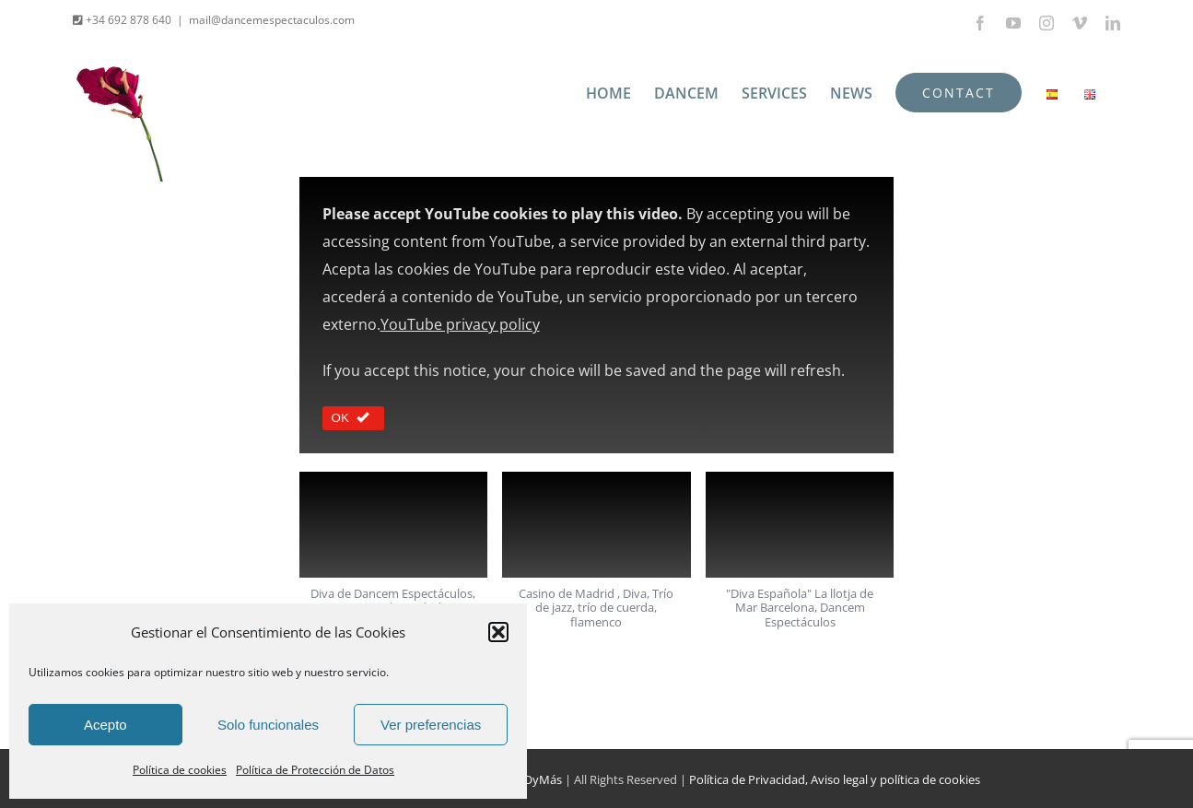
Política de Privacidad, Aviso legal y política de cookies (834, 779)
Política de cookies (180, 770)
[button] (498, 632)
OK (353, 418)
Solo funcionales (268, 724)
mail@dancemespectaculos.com (272, 20)
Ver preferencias (430, 724)
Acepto (105, 724)
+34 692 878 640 (127, 20)
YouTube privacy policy (460, 324)
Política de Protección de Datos (315, 770)
